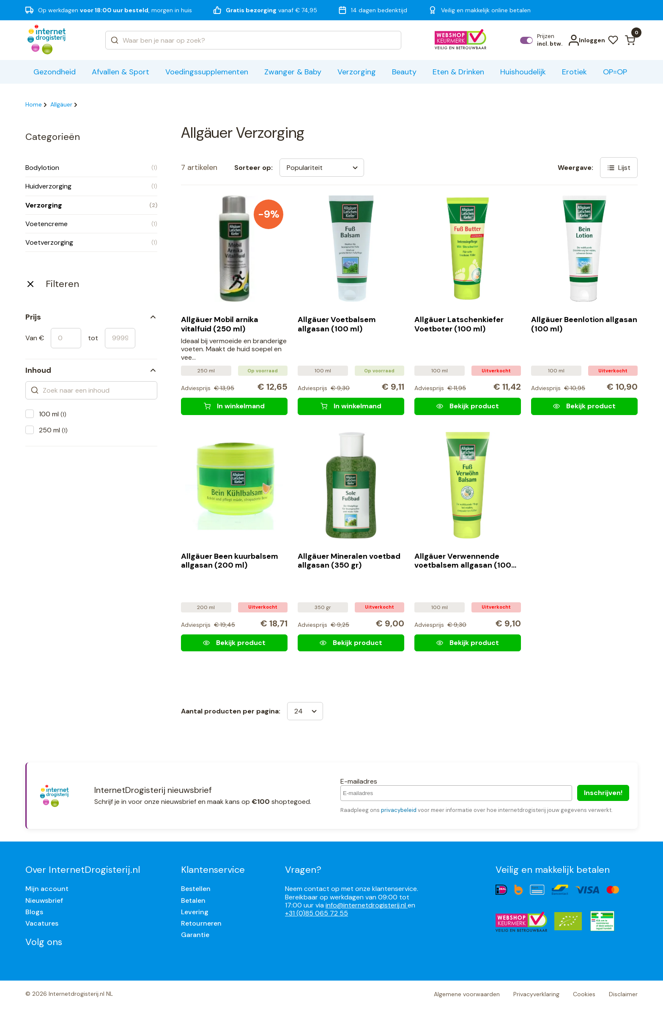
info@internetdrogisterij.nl (367, 905)
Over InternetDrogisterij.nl (82, 870)
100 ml (52, 414)
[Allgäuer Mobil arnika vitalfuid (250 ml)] (234, 406)
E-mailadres (358, 781)
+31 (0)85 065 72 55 (316, 913)
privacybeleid (398, 810)
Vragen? (303, 870)
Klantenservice (213, 870)
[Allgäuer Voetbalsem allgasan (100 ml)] (351, 406)
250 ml (53, 430)
